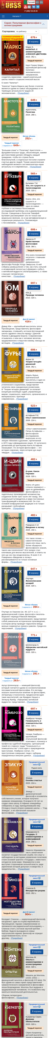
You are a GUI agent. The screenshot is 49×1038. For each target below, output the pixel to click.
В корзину (34, 42)
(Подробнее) (23, 93)
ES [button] (37, 2)
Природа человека (35, 295)
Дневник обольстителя (32, 1020)
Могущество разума (35, 890)
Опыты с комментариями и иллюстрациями (34, 961)
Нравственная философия (32, 242)
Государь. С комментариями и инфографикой (34, 836)
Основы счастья (34, 780)
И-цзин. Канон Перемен (32, 472)
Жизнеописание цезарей (33, 582)
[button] (25, 7)
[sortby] (27, 32)
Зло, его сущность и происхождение (35, 186)
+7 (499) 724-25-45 (31, 11)
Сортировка (8, 31)
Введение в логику (35, 527)
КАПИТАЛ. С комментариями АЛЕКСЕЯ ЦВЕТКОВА (36, 51)
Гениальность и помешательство (34, 722)
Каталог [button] (16, 16)
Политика (30, 112)
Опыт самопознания (36, 418)
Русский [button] (31, 2)
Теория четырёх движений (33, 363)
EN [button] (41, 2)
